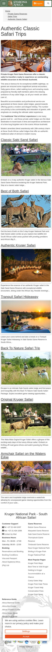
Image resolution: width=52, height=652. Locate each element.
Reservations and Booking (12, 551)
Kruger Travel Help (35, 587)
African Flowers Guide (11, 610)
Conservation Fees (36, 591)
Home (7, 11)
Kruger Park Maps (35, 563)
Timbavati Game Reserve (38, 544)
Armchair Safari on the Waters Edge (23, 455)
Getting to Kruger (35, 570)
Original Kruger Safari (17, 399)
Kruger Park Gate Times (38, 584)
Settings (26, 631)
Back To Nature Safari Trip (20, 348)
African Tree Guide (9, 617)
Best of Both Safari (15, 191)
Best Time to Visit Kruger (38, 567)
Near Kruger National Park (39, 548)
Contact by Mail (10, 534)
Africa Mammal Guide (11, 603)
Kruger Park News (35, 594)
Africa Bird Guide (9, 606)
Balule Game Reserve (37, 527)
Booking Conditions (10, 555)
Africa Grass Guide (10, 613)
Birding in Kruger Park (37, 551)
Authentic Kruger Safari (18, 245)
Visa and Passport (9, 558)
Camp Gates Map (35, 581)
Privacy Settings (26, 647)
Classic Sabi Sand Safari (19, 140)
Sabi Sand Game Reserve (38, 534)
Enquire (39, 3)
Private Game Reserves (17, 14)
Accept (26, 636)
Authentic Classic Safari (17, 19)
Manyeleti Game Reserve (38, 531)
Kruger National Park (36, 555)
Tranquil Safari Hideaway (19, 297)
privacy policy (22, 623)
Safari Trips (12, 16)
